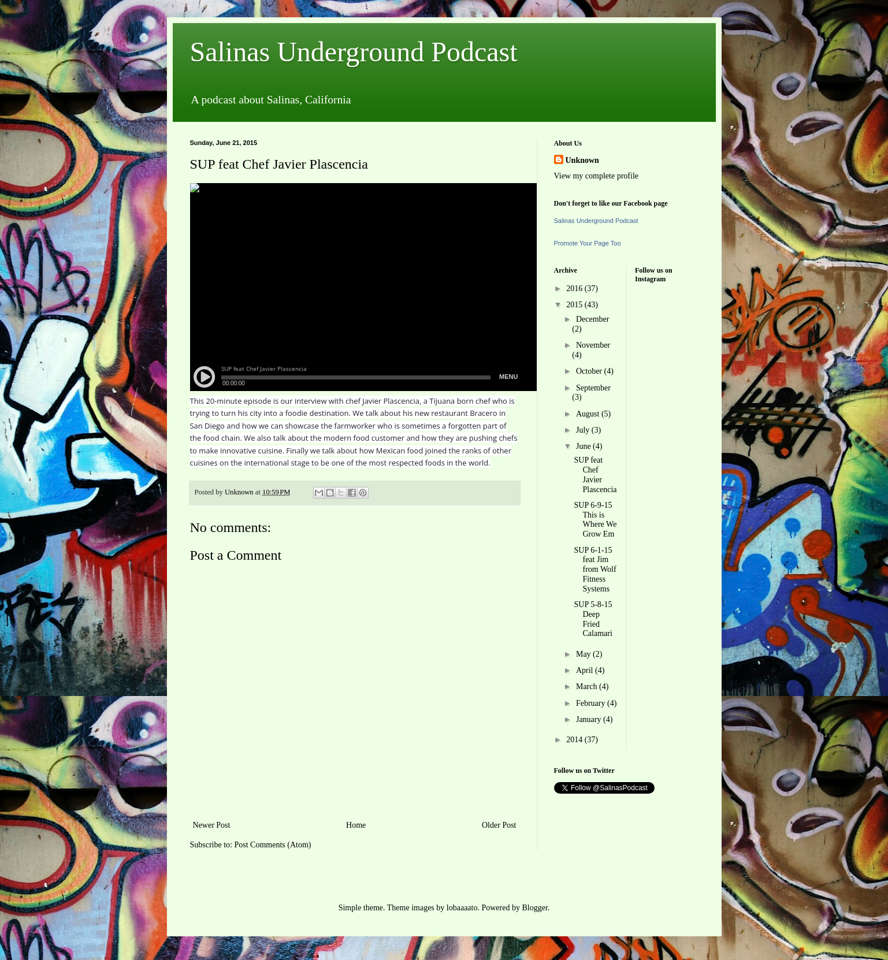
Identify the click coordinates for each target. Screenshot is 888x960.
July (584, 430)
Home (356, 825)
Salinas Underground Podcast (354, 51)
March (587, 686)
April (585, 670)
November (593, 345)
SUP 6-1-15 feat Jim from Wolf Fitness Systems (595, 569)
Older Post (499, 825)
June (584, 446)
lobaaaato (462, 907)
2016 (575, 288)
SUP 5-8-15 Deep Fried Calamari (593, 619)
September (593, 388)
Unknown (582, 160)
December (593, 319)
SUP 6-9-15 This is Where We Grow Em (595, 519)
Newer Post (212, 825)
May (584, 654)
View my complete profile (596, 176)
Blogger (534, 907)
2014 (575, 739)
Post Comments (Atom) (273, 844)
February (591, 703)
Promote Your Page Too (587, 243)
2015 (575, 304)
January (589, 719)
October (590, 371)
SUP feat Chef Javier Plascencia (595, 474)
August (588, 414)
